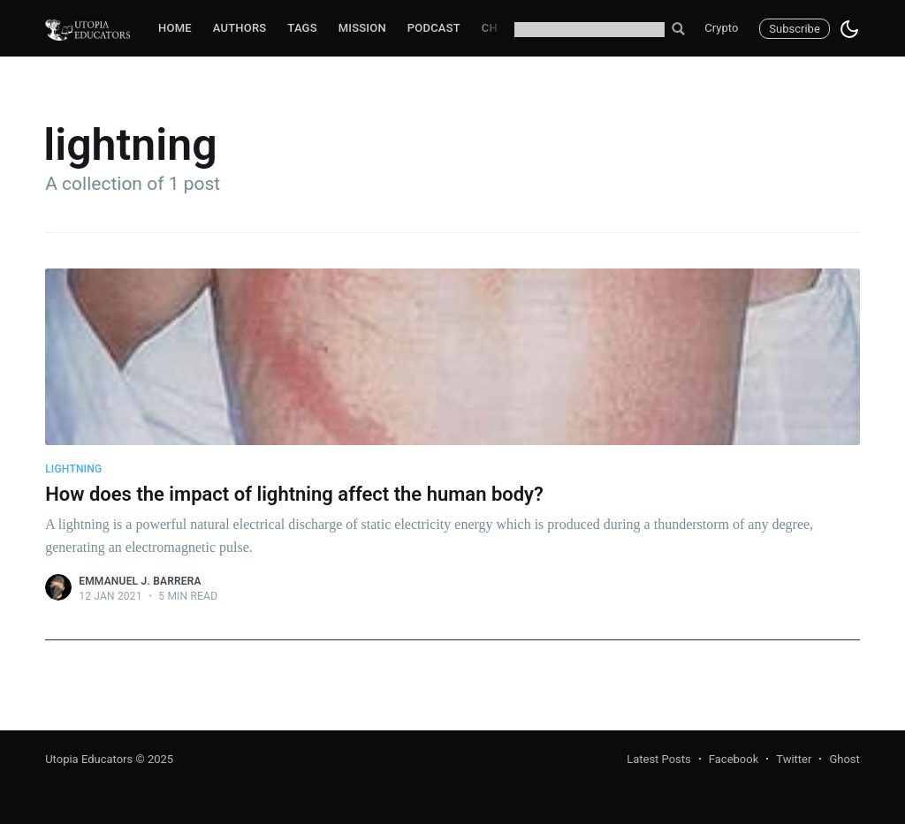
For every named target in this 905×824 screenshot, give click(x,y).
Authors (240, 27)
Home (175, 27)
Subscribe (794, 28)
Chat (497, 27)
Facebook (733, 759)
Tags (301, 27)
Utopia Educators (89, 759)
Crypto (721, 27)
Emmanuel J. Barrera (140, 581)
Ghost (844, 759)
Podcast (433, 27)
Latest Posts (659, 759)
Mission (362, 27)
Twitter (793, 759)
